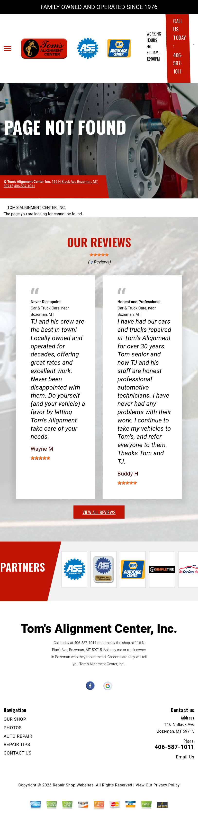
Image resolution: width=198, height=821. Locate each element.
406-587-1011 (177, 63)
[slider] (99, 255)
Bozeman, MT (42, 314)
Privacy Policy (166, 785)
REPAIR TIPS (17, 744)
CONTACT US (17, 753)
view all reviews (99, 512)
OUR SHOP (15, 719)
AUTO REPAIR (18, 736)
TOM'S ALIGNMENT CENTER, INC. (36, 207)
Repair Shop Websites (73, 785)
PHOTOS (13, 727)
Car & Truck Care (45, 308)
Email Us (185, 757)
